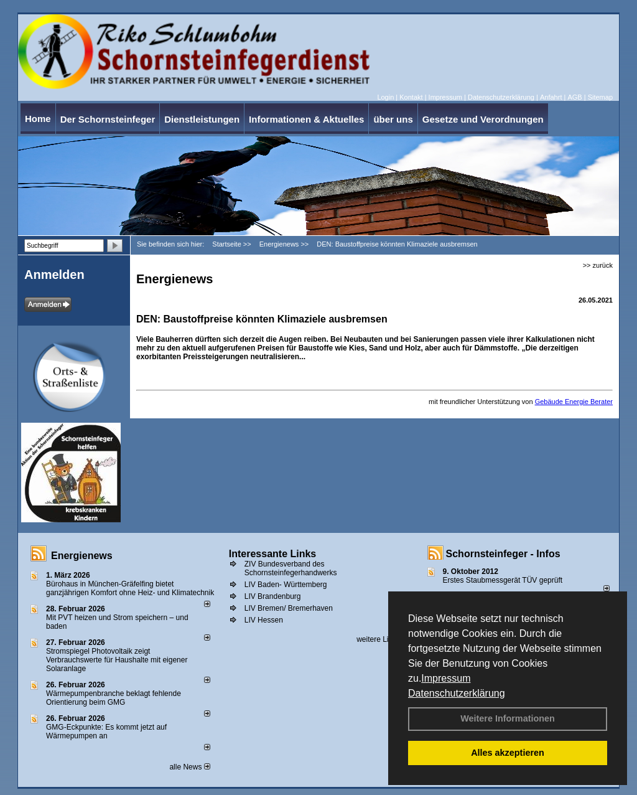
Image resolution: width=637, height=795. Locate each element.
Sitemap (600, 97)
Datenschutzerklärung (456, 693)
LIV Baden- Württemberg (285, 584)
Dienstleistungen (201, 119)
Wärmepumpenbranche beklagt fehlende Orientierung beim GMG (113, 698)
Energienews (82, 555)
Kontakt (410, 97)
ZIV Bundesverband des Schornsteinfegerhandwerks (290, 568)
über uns (392, 119)
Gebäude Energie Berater (574, 401)
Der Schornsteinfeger (108, 119)
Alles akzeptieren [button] (507, 753)
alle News (189, 767)
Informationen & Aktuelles (306, 119)
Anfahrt (551, 97)
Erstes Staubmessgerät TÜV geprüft (503, 580)
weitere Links (382, 639)
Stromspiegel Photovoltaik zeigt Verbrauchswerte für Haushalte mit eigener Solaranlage (116, 660)
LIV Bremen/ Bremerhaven (288, 608)
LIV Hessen (263, 620)
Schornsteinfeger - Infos (503, 553)
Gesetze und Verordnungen (483, 119)
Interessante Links (273, 553)
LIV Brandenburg (272, 596)
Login (385, 97)
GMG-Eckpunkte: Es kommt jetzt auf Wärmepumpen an (106, 731)
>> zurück (598, 265)
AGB (574, 97)
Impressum (445, 678)
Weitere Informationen (507, 718)
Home (38, 118)
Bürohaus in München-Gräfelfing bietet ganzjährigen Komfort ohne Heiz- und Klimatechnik (130, 588)
